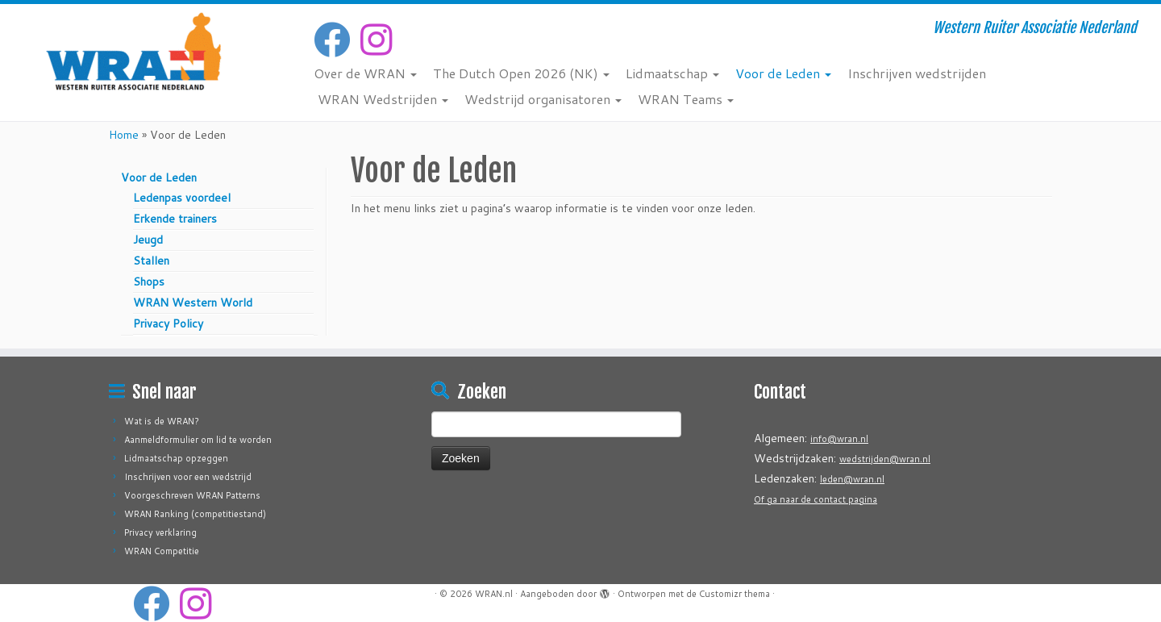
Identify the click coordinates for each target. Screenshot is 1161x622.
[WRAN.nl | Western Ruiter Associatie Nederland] (134, 51)
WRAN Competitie (161, 551)
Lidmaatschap (672, 73)
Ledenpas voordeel (182, 198)
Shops (148, 281)
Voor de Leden (783, 73)
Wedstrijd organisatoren (543, 99)
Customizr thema (734, 593)
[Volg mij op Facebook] (337, 39)
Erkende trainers (175, 219)
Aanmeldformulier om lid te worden (198, 439)
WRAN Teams (686, 99)
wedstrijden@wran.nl (884, 459)
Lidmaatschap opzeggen (176, 458)
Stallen (151, 261)
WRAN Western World (192, 302)
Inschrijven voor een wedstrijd (188, 476)
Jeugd (148, 240)
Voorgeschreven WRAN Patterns (192, 495)
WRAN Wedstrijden (383, 99)
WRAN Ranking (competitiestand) (195, 513)
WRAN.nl (494, 593)
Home (124, 135)
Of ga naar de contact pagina (815, 499)
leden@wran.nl (852, 479)
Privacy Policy (168, 323)
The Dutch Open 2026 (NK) (521, 73)
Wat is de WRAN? (161, 421)
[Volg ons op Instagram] (381, 39)
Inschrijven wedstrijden (916, 73)
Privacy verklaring (160, 532)
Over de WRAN (365, 73)
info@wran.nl (839, 438)
